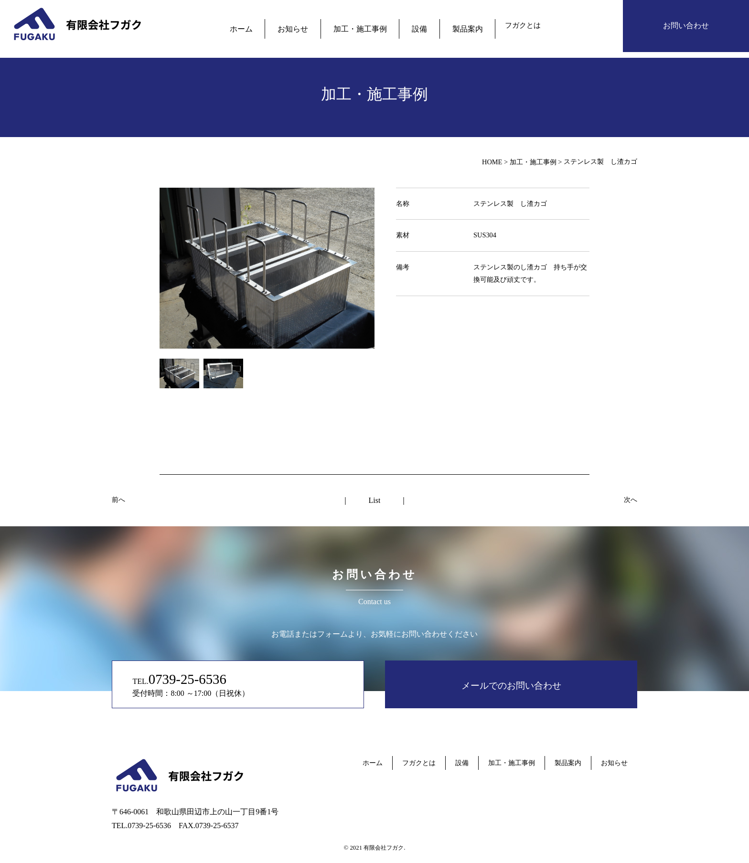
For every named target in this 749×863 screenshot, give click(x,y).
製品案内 (453, 25)
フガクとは (505, 25)
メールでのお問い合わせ (511, 684)
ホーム (256, 25)
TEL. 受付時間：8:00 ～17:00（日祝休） (218, 684)
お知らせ (301, 25)
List (375, 500)
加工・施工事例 (360, 25)
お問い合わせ (686, 25)
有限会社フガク (384, 847)
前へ (118, 499)
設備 (412, 25)
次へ (630, 499)
